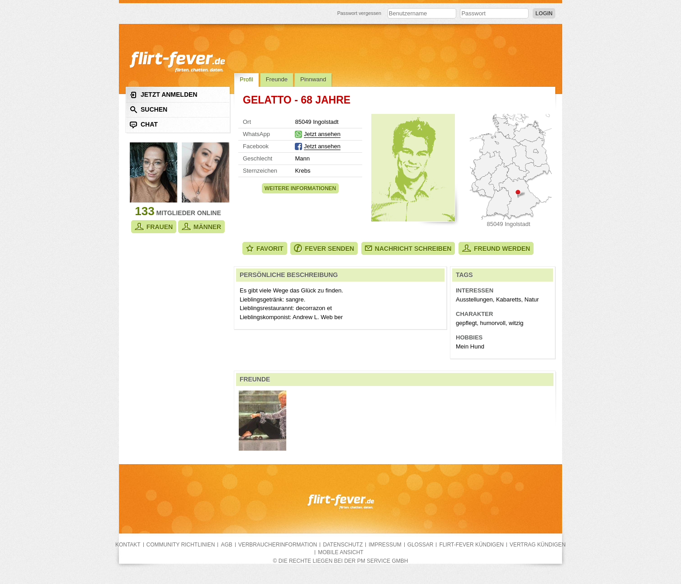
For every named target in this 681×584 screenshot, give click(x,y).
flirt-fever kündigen (471, 545)
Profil (246, 79)
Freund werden (496, 248)
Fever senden (324, 248)
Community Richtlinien (181, 545)
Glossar (420, 545)
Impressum (385, 545)
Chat (144, 124)
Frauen (154, 227)
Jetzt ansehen (322, 134)
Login (544, 13)
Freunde (277, 79)
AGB (226, 545)
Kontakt (128, 545)
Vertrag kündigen (538, 545)
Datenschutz (343, 545)
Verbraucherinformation (277, 545)
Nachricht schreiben (408, 248)
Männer (201, 227)
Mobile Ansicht (340, 552)
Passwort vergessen (359, 13)
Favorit (265, 248)
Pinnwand (313, 79)
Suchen (148, 109)
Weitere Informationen (300, 188)
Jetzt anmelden (163, 95)
